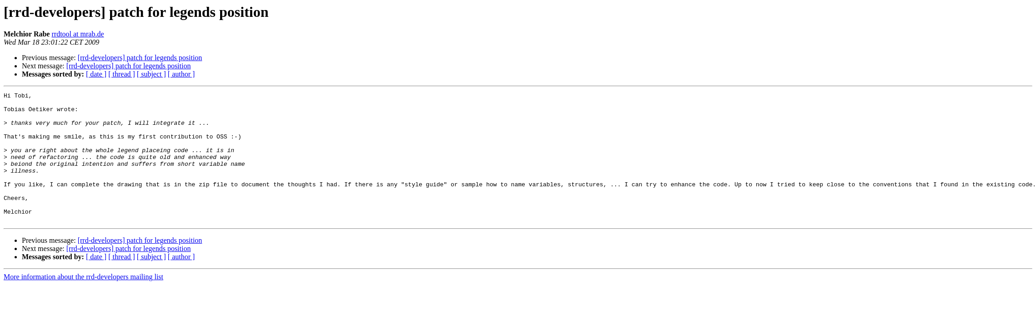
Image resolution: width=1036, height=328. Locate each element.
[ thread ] (121, 74)
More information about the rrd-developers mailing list (83, 303)
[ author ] (181, 74)
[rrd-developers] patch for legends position (140, 58)
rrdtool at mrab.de (77, 34)
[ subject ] (151, 74)
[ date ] (96, 74)
